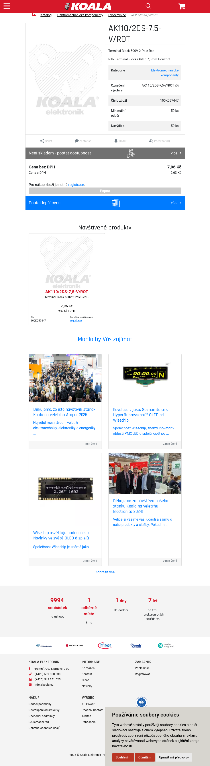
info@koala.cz (44, 684)
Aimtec (86, 716)
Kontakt (87, 674)
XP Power (88, 704)
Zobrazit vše (105, 572)
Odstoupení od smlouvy (44, 710)
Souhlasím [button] (123, 757)
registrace (76, 185)
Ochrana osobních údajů (44, 728)
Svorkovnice (117, 15)
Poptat (105, 191)
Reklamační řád (39, 722)
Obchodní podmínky (42, 716)
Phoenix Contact (93, 710)
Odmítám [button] (144, 757)
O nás (85, 680)
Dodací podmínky (40, 704)
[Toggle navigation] (6, 5)
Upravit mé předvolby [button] (174, 757)
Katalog (45, 15)
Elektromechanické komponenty (80, 15)
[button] (46, 141)
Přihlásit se (142, 668)
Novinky (87, 686)
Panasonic (89, 722)
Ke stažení (88, 668)
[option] (57, 608)
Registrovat (142, 674)
